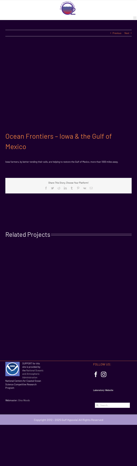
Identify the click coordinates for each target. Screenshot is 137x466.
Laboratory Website (103, 390)
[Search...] (112, 405)
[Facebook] (95, 374)
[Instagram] (103, 374)
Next (127, 33)
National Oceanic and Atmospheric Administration (33, 374)
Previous (117, 33)
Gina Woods (24, 400)
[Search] (97, 405)
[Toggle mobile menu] (135, 18)
